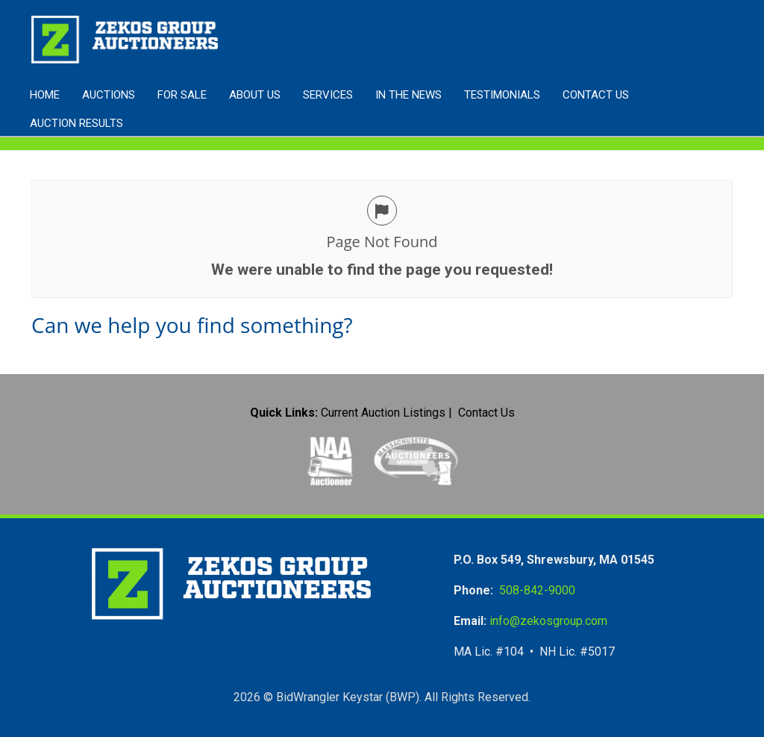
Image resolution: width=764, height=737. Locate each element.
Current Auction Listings (383, 412)
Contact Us (596, 95)
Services (328, 95)
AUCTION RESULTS (76, 123)
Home (45, 95)
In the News (408, 95)
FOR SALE (182, 95)
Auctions (108, 95)
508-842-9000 (537, 590)
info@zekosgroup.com (548, 621)
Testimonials (502, 95)
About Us (255, 95)
